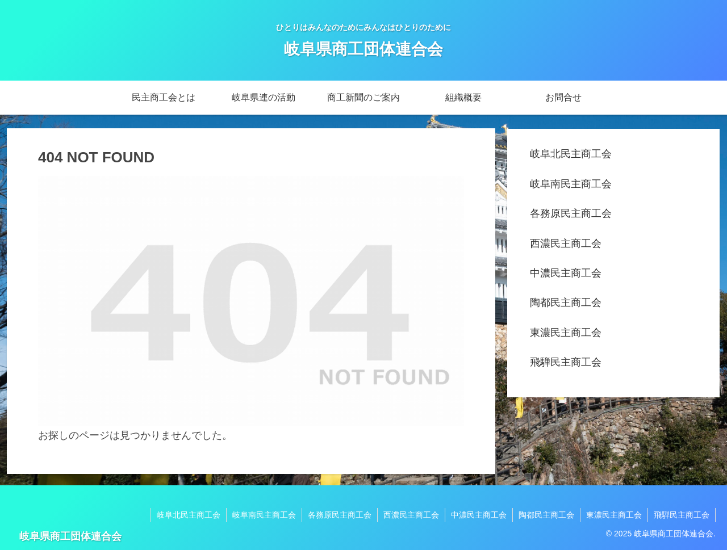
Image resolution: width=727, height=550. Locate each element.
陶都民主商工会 (565, 302)
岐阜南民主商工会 (571, 184)
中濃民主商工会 (565, 273)
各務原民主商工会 (571, 213)
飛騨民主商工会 (565, 362)
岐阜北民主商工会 (571, 153)
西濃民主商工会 (565, 243)
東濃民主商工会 (565, 332)
